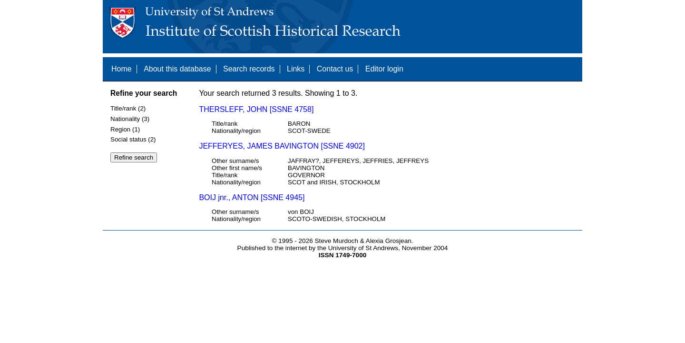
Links (295, 69)
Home (121, 69)
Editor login (384, 69)
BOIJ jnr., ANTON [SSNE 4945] (251, 197)
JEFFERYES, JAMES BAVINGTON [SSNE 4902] (282, 146)
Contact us (335, 69)
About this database (177, 69)
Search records (249, 69)
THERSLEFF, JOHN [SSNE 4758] (256, 109)
